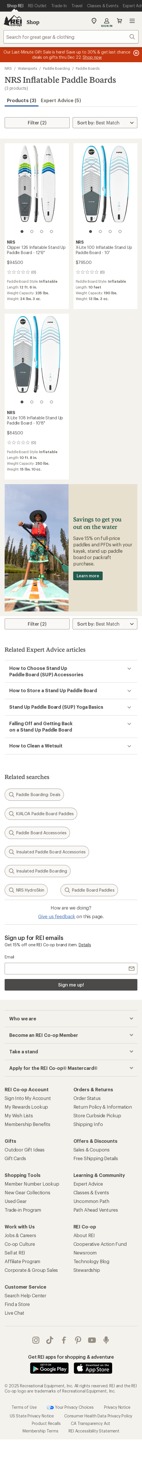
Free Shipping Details (95, 1158)
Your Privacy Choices (70, 1407)
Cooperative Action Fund (100, 1244)
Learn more (88, 575)
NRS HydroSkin (26, 890)
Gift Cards (15, 1158)
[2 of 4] (32, 231)
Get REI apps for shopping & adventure (71, 1357)
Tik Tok (49, 1340)
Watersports (27, 68)
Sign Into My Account (28, 1098)
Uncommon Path (91, 1201)
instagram (35, 1340)
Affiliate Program (22, 1261)
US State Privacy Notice (32, 1415)
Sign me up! (71, 984)
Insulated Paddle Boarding (37, 871)
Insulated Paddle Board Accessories (47, 851)
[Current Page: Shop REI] (15, 6)
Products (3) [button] (21, 100)
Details (85, 944)
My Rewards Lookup (26, 1107)
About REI (84, 1235)
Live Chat (14, 1313)
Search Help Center (25, 1295)
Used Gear (16, 1201)
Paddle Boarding (56, 68)
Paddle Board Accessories (37, 832)
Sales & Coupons (91, 1149)
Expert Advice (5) (61, 100)
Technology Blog (91, 1261)
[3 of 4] (42, 231)
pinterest (78, 1340)
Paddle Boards (87, 68)
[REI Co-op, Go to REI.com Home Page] (12, 21)
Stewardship (86, 1270)
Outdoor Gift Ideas (25, 1149)
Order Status (87, 1098)
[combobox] (71, 36)
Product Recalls (46, 1423)
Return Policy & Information (102, 1107)
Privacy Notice (117, 1406)
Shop (33, 22)
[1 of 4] (22, 231)
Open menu (132, 20)
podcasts (106, 1340)
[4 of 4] (51, 231)
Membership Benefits (27, 1124)
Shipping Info (88, 1124)
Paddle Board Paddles (89, 890)
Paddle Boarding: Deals (34, 794)
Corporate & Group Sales (31, 1270)
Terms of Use (24, 1406)
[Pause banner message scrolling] (136, 52)
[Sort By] (105, 122)
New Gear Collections (27, 1192)
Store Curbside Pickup (97, 1115)
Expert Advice (88, 1183)
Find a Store (17, 1304)
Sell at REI (15, 1252)
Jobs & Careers (20, 1235)
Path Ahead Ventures (95, 1210)
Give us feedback (56, 916)
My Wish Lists (19, 1115)
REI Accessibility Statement (94, 1430)
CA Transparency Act (90, 1423)
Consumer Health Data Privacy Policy (98, 1415)
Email (9, 956)
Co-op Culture (20, 1244)
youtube (92, 1340)
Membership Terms (40, 1430)
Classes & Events (91, 1192)
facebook (64, 1340)
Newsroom (85, 1252)
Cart (119, 20)
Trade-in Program (23, 1210)
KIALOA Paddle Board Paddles (41, 813)
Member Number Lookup (32, 1183)
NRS (8, 68)
